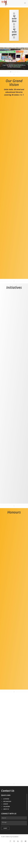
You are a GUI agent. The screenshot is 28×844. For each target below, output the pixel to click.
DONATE (5, 804)
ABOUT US (6, 809)
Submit (5, 828)
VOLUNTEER (6, 806)
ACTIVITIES (6, 799)
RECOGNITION (7, 801)
